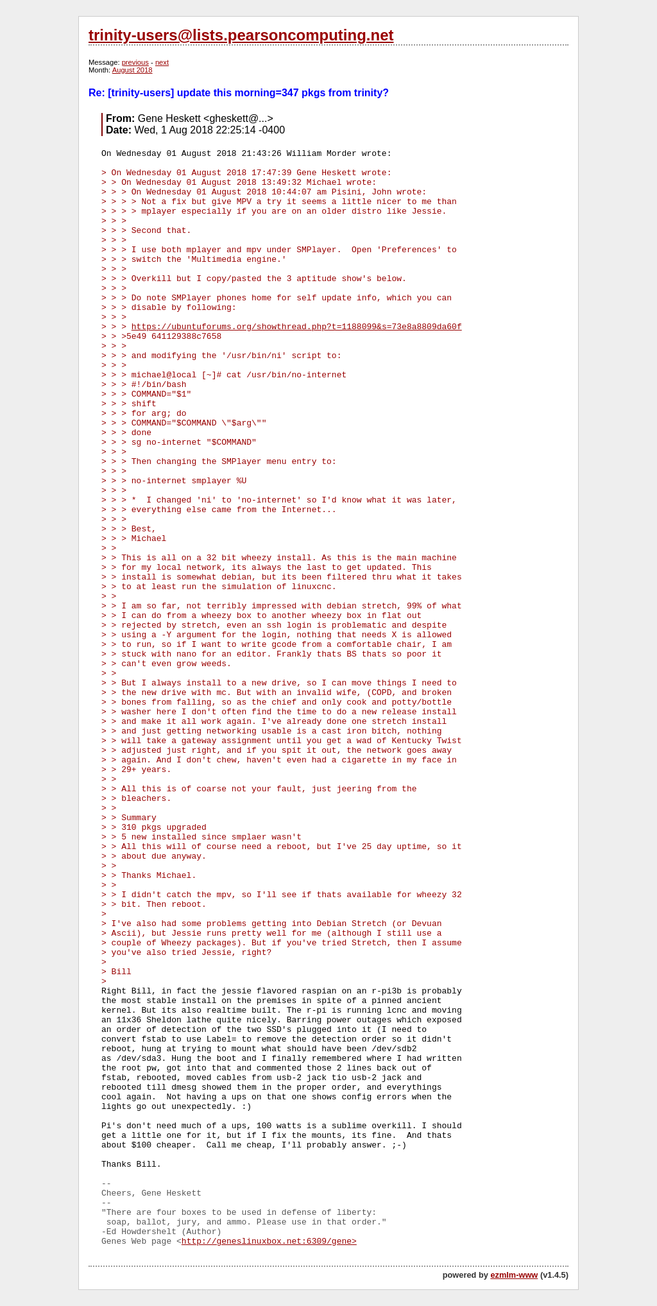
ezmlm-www (514, 1275)
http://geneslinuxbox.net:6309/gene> (269, 1241)
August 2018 (132, 70)
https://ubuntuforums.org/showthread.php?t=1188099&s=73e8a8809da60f (297, 327)
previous (135, 62)
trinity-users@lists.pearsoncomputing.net (241, 35)
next (162, 62)
